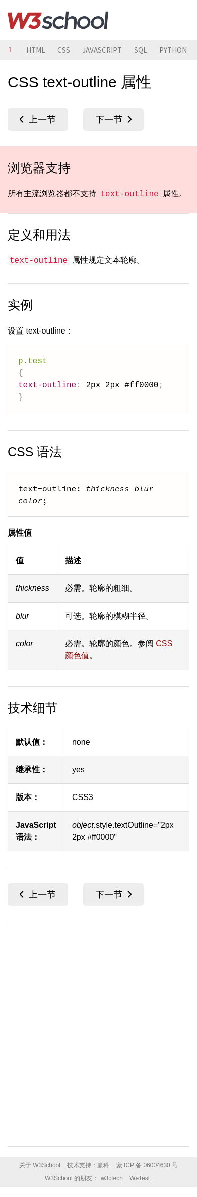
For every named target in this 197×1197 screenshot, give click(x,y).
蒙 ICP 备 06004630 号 (147, 1165)
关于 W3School (39, 1165)
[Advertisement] (98, 1032)
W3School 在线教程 (58, 20)
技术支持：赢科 (88, 1165)
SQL (140, 50)
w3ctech (112, 1178)
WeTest (139, 1178)
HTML (35, 50)
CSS (63, 50)
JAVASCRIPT (102, 50)
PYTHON (173, 50)
